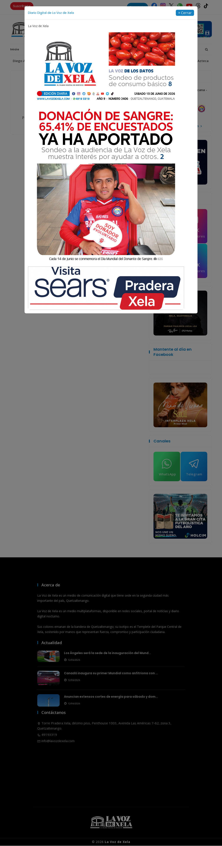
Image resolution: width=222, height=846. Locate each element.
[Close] (185, 13)
